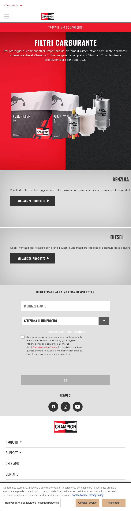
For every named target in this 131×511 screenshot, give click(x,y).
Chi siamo (12, 463)
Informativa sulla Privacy (44, 347)
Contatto (12, 474)
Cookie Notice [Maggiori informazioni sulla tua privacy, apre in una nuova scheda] (80, 495)
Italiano (11, 5)
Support (14, 452)
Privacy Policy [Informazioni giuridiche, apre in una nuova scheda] (96, 495)
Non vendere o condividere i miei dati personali (32, 502)
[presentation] (53, 365)
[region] (65, 496)
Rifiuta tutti (114, 502)
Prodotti (14, 442)
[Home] (48, 16)
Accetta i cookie (87, 502)
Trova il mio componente (65, 27)
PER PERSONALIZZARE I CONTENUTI (67, 331)
